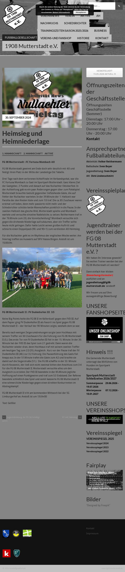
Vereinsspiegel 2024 (97, 443)
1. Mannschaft (12, 153)
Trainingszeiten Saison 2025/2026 (64, 30)
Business (100, 30)
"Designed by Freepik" (98, 505)
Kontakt (102, 38)
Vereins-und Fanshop (55, 38)
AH (98, 15)
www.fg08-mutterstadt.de (112, 568)
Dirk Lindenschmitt (102, 176)
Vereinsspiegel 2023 (97, 447)
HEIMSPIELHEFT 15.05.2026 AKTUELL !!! (104, 72)
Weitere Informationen (61, 12)
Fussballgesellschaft (21, 37)
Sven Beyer (105, 166)
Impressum (92, 533)
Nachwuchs (49, 23)
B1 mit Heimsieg (72, 417)
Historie (83, 38)
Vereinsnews (49, 15)
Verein (70, 15)
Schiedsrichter (75, 23)
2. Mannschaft (33, 153)
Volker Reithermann (110, 161)
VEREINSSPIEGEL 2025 (100, 438)
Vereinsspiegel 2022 (97, 451)
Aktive (85, 15)
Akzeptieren (81, 12)
